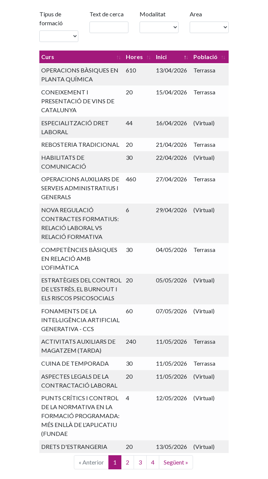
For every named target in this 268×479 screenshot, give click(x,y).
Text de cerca (106, 13)
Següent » (176, 462)
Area (196, 13)
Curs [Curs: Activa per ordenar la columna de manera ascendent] (47, 56)
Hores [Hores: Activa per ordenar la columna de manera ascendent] (134, 56)
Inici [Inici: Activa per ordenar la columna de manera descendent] (161, 56)
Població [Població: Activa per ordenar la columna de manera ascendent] (205, 56)
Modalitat (153, 13)
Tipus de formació (51, 18)
